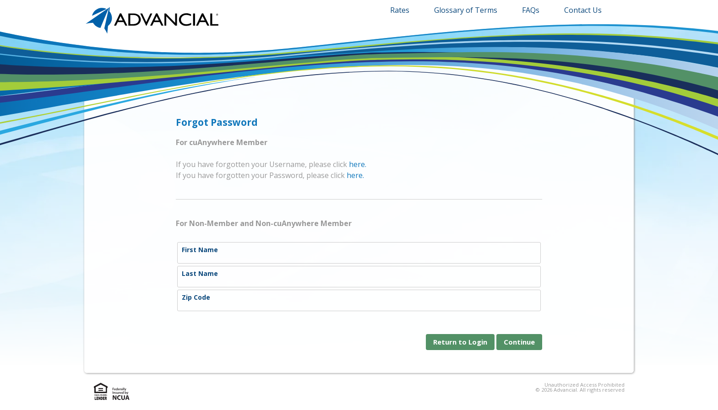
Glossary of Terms (465, 10)
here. (357, 164)
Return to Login (460, 341)
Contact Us (583, 10)
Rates (399, 10)
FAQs (530, 10)
